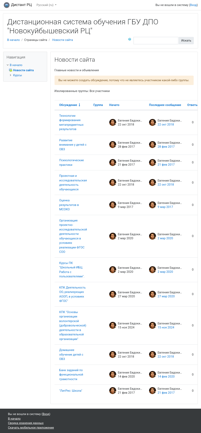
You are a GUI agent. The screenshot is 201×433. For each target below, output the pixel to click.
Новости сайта (62, 40)
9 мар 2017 (165, 207)
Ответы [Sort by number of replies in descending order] (192, 105)
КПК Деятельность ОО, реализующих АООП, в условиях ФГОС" (72, 294)
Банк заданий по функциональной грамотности (71, 374)
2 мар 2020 (165, 238)
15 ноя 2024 (166, 327)
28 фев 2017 (166, 146)
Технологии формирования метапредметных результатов (71, 122)
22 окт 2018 (166, 124)
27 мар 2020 (166, 296)
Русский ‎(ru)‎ (45, 5)
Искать (186, 40)
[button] (130, 40)
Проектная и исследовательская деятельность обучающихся (73, 182)
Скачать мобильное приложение (31, 427)
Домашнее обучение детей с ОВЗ (71, 354)
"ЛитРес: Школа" (70, 390)
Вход (193, 5)
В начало (13, 40)
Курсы (17, 75)
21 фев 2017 (166, 164)
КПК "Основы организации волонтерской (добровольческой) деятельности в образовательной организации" (72, 325)
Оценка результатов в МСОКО (69, 205)
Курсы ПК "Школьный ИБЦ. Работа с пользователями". (72, 269)
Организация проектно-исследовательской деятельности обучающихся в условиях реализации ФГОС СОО (73, 236)
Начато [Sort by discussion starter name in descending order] (114, 105)
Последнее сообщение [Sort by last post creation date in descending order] (165, 105)
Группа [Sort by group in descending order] (98, 105)
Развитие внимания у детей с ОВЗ (73, 144)
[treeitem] (25, 65)
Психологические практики (71, 162)
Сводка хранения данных (26, 423)
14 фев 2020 (166, 376)
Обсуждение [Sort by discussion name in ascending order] (68, 105)
